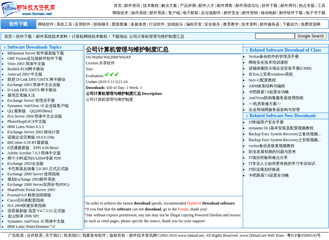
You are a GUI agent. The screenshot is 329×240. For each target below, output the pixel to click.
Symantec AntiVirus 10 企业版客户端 (38, 105)
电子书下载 (315, 13)
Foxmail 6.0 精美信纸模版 (29, 195)
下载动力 (290, 24)
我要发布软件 (94, 235)
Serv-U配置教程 (262, 80)
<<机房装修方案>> (265, 103)
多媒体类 (138, 24)
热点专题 (307, 5)
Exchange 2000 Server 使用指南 (34, 174)
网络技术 (120, 13)
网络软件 (46, 24)
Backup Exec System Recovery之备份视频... (285, 134)
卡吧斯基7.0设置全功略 (269, 92)
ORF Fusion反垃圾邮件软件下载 (35, 58)
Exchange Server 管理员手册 (31, 100)
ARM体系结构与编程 (267, 86)
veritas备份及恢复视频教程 (272, 145)
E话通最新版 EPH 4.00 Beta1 (33, 147)
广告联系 (16, 235)
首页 (118, 5)
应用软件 (83, 24)
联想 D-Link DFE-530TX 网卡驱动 (37, 79)
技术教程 (151, 5)
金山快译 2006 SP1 (23, 216)
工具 (321, 5)
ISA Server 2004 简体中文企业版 (35, 116)
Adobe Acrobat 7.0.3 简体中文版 (34, 153)
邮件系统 (157, 13)
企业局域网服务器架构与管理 (274, 109)
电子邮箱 (190, 13)
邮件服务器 (269, 24)
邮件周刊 (288, 5)
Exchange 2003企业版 (26, 163)
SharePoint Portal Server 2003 (31, 189)
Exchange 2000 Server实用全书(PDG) (39, 184)
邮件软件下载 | (292, 13)
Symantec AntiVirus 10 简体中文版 (36, 221)
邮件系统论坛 (247, 5)
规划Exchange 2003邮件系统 (31, 179)
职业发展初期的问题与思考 (272, 151)
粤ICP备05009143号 (304, 235)
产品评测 (188, 5)
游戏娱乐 (175, 24)
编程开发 (194, 24)
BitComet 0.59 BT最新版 (28, 142)
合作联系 (35, 235)
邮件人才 (206, 5)
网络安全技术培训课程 (268, 62)
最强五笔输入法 (21, 95)
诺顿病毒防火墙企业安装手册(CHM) (280, 68)
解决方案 (169, 5)
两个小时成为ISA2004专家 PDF (34, 158)
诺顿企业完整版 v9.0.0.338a (31, 137)
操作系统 (139, 13)
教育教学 (231, 24)
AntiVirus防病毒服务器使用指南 (276, 98)
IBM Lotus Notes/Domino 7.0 (31, 226)
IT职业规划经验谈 (264, 169)
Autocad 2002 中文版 (25, 74)
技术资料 (249, 24)
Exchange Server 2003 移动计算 (34, 132)
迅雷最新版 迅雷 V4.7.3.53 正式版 (37, 210)
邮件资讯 (132, 5)
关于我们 (53, 235)
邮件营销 (250, 13)
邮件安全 (231, 13)
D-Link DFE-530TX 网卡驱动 (32, 90)
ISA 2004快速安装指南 (27, 205)
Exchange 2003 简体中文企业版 (34, 84)
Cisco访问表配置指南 (26, 200)
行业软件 (157, 24)
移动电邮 (269, 13)
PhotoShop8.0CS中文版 (27, 121)
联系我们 (72, 235)
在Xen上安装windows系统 (271, 74)
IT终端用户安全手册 (266, 122)
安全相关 (212, 24)
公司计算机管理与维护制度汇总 (156, 36)
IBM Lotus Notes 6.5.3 (26, 126)
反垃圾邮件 (211, 13)
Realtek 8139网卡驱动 (26, 69)
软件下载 (270, 5)
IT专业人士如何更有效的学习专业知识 (282, 163)
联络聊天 (101, 24)
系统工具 (64, 24)
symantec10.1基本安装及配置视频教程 (281, 128)
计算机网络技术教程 (89, 36)
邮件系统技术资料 (52, 36)
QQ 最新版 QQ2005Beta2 (30, 111)
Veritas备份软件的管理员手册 (274, 56)
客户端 (174, 13)
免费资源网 (310, 24)
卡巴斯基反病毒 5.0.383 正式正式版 (38, 168)
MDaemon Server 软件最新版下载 (36, 53)
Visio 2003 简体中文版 (26, 63)
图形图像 (120, 24)
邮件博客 (225, 5)
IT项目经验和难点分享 (268, 157)
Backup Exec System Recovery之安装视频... (285, 140)
